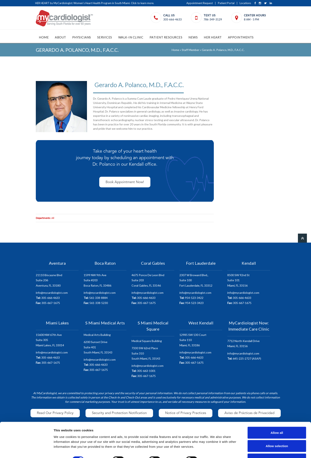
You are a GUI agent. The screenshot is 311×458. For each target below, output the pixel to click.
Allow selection (277, 433)
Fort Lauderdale (201, 262)
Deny (277, 447)
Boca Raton (105, 262)
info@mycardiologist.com (52, 292)
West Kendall (200, 322)
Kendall (249, 262)
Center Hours (255, 15)
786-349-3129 (213, 19)
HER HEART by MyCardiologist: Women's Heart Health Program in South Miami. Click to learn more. (94, 3)
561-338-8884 (96, 297)
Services (104, 37)
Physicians (81, 37)
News (193, 37)
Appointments (241, 37)
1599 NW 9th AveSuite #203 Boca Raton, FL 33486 (97, 280)
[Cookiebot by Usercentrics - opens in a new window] (26, 450)
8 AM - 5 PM (251, 19)
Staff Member (190, 49)
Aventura (57, 262)
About (60, 37)
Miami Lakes (57, 322)
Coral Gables (153, 262)
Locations (245, 3)
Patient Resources (166, 37)
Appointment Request (199, 3)
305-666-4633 (172, 19)
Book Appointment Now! (125, 182)
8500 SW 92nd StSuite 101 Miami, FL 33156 (238, 280)
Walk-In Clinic (130, 37)
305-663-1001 (144, 370)
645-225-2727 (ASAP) (244, 358)
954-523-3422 (191, 297)
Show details (214, 447)
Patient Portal (226, 3)
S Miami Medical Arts (105, 322)
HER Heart (213, 37)
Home (44, 37)
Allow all (277, 420)
